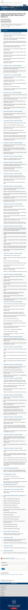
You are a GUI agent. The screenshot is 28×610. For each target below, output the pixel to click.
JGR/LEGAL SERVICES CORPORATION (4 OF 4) (10, 531)
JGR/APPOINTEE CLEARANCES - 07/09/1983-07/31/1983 (12, 156)
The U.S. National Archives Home (11, 2)
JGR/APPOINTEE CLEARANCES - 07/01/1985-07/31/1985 (12, 378)
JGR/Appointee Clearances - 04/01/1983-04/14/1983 (11, 74)
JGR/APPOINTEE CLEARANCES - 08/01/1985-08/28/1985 (12, 394)
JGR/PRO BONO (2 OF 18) (7, 545)
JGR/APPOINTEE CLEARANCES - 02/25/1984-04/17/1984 (12, 253)
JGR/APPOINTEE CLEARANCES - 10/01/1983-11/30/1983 (12, 186)
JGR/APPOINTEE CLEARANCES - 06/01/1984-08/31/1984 (12, 301)
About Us (2, 590)
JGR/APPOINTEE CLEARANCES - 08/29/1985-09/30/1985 (12, 416)
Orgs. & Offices (3, 589)
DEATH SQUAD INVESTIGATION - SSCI (9, 484)
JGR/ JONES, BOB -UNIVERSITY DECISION (10, 468)
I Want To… (3, 592)
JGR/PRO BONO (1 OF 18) (7, 537)
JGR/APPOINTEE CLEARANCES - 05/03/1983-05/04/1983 (12, 111)
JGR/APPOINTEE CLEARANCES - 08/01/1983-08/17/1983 (12, 162)
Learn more (14, 608)
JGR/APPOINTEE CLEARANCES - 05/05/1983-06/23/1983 (12, 120)
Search (25, 5)
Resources (3, 595)
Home (1, 9)
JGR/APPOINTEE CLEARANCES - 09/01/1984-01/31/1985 (12, 336)
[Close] (26, 597)
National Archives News (6, 9)
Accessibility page (22, 558)
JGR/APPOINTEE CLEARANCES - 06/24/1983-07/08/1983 (12, 142)
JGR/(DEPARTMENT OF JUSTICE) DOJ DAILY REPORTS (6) (12, 489)
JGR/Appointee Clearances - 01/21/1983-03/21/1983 (11, 32)
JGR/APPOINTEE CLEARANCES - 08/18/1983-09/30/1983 (12, 173)
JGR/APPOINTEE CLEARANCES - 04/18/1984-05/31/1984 (12, 274)
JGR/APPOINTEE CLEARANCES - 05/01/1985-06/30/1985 (12, 364)
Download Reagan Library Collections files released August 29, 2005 (10, 574)
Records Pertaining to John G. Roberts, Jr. (16, 9)
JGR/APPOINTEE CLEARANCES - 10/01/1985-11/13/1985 (12, 434)
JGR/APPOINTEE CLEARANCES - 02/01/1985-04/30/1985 (12, 346)
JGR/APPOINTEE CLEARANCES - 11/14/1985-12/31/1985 (12, 448)
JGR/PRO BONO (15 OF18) (7, 550)
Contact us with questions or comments (6, 581)
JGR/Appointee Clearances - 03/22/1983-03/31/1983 (11, 65)
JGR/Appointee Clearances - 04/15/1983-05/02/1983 (11, 92)
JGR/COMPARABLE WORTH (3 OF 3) (9, 474)
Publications (3, 587)
